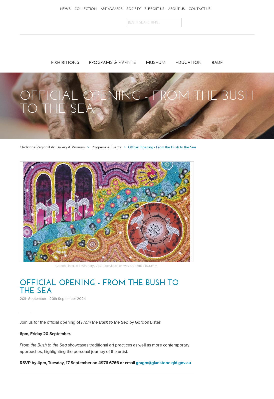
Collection (85, 9)
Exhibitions (65, 62)
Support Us (154, 9)
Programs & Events (112, 62)
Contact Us (200, 9)
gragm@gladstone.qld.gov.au (163, 362)
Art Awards (111, 9)
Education (189, 62)
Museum (156, 62)
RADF (217, 62)
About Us (176, 9)
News (65, 9)
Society (133, 9)
